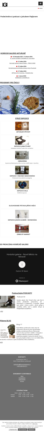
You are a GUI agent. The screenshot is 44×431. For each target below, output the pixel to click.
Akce (22, 376)
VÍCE (1, 311)
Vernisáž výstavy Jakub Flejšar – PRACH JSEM (22, 63)
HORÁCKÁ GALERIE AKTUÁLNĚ (13, 53)
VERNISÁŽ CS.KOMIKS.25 (22, 78)
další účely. (35, 423)
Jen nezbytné (22, 429)
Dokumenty (22, 379)
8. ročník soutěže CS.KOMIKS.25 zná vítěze (22, 58)
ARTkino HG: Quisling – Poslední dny (22, 73)
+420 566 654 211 (22, 366)
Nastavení (31, 429)
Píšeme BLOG (5, 321)
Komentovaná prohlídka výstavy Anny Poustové (22, 68)
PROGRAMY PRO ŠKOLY (9, 82)
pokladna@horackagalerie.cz (22, 364)
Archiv (22, 381)
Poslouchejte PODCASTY (22, 293)
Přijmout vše (13, 429)
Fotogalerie (22, 378)
